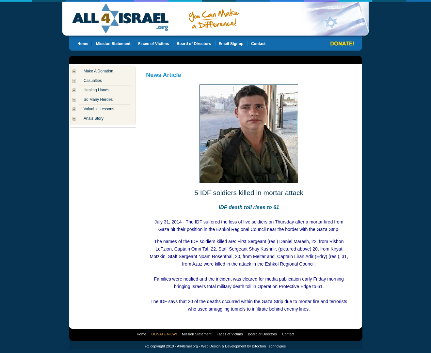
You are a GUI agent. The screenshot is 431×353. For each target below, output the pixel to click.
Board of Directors (262, 334)
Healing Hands (96, 90)
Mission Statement (196, 334)
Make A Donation (98, 71)
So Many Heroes (98, 99)
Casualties (93, 80)
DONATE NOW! (164, 334)
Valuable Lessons (99, 109)
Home (141, 334)
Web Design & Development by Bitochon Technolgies (243, 346)
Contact (288, 334)
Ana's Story (94, 118)
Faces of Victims (229, 334)
